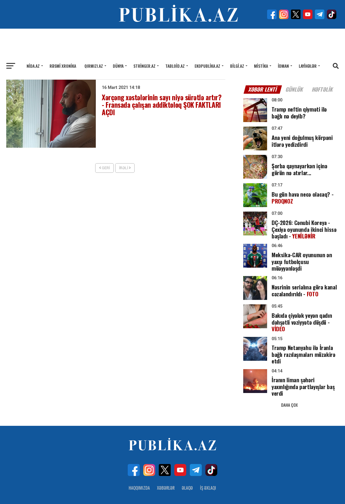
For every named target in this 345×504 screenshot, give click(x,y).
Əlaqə (187, 468)
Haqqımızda (139, 468)
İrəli (125, 168)
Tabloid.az (175, 66)
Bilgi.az (237, 66)
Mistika (261, 66)
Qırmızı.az (93, 66)
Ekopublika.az (207, 66)
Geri (104, 168)
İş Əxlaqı (208, 468)
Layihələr (308, 66)
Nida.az (33, 66)
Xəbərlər (166, 468)
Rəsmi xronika (63, 66)
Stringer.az (144, 66)
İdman (283, 66)
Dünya (118, 66)
